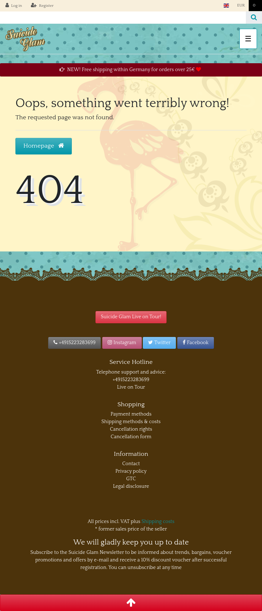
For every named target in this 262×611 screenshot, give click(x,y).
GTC (131, 479)
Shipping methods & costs (131, 422)
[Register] (42, 5)
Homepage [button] (43, 145)
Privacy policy (130, 471)
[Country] (226, 5)
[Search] (254, 17)
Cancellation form (131, 437)
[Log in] (13, 5)
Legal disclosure (131, 486)
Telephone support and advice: (131, 372)
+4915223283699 (74, 343)
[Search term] (123, 17)
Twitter (159, 343)
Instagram (122, 343)
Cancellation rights (131, 429)
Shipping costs (157, 521)
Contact (131, 464)
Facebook (196, 343)
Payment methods (131, 414)
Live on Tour (131, 387)
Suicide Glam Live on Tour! (131, 317)
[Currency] (241, 5)
